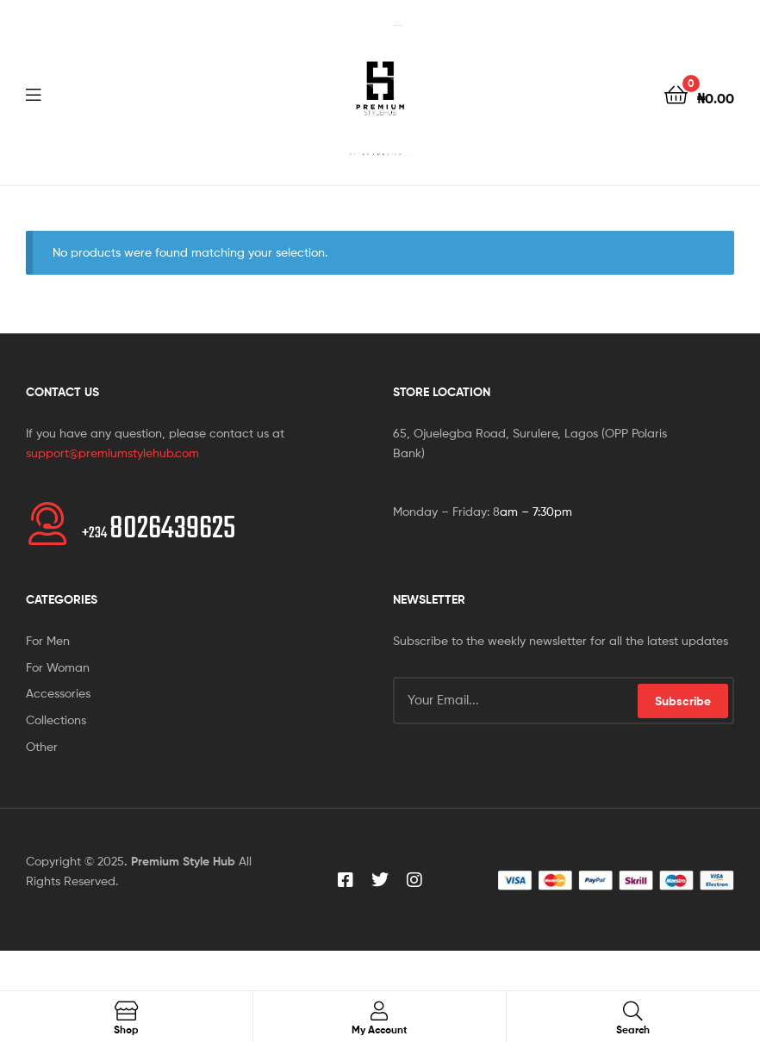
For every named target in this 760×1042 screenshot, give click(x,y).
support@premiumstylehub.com (112, 452)
